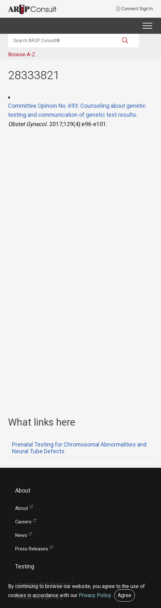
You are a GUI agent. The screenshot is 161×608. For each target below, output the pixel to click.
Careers (23, 522)
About (21, 508)
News (21, 535)
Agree (124, 595)
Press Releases (31, 549)
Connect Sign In (134, 8)
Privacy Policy (95, 595)
